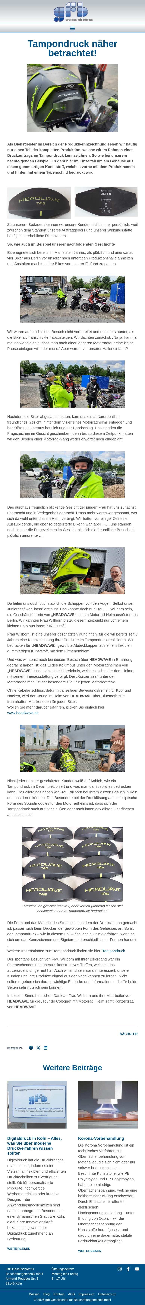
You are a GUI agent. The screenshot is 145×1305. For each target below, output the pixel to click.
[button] (72, 28)
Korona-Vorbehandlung (101, 1138)
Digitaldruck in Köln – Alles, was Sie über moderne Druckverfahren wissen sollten (34, 1146)
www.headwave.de (23, 713)
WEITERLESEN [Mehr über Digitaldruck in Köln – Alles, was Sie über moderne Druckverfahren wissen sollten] (18, 1249)
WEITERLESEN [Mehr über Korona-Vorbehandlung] (89, 1251)
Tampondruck (113, 951)
